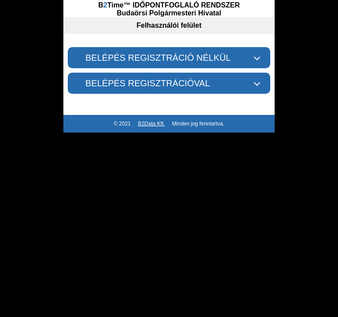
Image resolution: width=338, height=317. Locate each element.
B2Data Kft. (151, 124)
